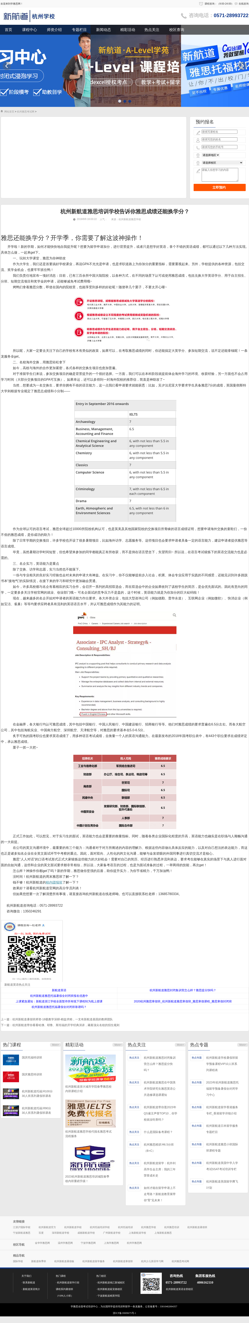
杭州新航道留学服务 (93, 1261)
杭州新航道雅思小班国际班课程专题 (222, 1147)
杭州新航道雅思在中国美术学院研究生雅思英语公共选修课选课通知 (160, 1088)
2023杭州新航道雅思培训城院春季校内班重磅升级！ (87, 1179)
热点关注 (151, 30)
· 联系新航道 (28, 1282)
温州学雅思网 (65, 1242)
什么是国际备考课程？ (158, 1132)
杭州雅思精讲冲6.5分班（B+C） (159, 1147)
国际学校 (18, 1261)
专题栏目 (79, 30)
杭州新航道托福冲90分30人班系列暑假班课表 (36, 1110)
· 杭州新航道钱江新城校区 (110, 1282)
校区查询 (176, 30)
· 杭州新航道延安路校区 (109, 1289)
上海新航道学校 (137, 1232)
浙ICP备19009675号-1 (124, 1313)
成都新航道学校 (86, 1232)
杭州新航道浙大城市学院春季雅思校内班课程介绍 (88, 1089)
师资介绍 (54, 30)
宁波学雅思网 (88, 1242)
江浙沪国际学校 (21, 1227)
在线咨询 (244, 3)
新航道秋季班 (38, 1261)
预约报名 (205, 121)
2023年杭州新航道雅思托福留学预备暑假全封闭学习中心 (222, 1088)
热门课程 (12, 1044)
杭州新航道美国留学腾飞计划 (222, 1184)
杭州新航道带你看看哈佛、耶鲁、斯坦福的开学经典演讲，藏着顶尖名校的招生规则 (65, 1025)
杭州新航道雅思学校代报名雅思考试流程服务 (88, 1134)
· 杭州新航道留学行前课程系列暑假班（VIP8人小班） (67, 1289)
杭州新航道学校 (73, 1227)
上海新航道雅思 (163, 1232)
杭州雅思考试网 (25, 111)
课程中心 (29, 30)
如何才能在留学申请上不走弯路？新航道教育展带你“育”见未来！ (160, 1194)
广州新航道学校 (111, 1232)
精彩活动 (127, 30)
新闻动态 (103, 30)
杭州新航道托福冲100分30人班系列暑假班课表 (37, 1093)
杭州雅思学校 (148, 1227)
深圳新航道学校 (60, 1232)
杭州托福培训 (125, 1227)
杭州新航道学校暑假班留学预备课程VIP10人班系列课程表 (222, 1064)
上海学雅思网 (111, 1242)
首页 (8, 30)
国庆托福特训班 (32, 1057)
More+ (55, 1044)
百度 (41, 1232)
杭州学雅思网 (134, 1242)
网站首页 (9, 111)
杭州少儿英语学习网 (152, 1261)
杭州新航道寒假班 (123, 1261)
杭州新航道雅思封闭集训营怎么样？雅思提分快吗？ (160, 1064)
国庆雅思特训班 (32, 1074)
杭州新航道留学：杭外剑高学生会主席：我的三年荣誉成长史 (160, 1169)
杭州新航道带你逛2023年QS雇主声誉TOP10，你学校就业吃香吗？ (160, 1113)
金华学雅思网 (42, 1242)
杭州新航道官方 (47, 1227)
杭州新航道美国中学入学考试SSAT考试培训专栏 (222, 1166)
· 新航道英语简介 (30, 1289)
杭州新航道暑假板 (64, 1261)
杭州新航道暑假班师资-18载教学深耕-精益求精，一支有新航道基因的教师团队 (62, 1019)
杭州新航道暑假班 (197, 1227)
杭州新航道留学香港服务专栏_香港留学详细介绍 (222, 1110)
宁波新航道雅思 (21, 1232)
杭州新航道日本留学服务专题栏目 (222, 1129)
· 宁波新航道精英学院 (108, 1295)
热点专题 (199, 1044)
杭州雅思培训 (171, 1227)
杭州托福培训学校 (100, 1227)
